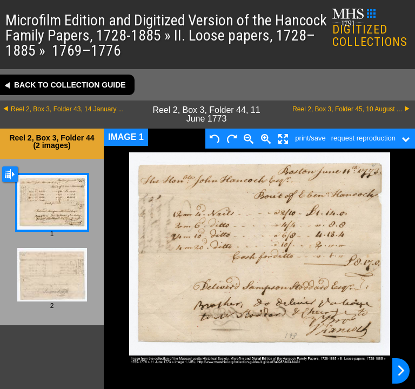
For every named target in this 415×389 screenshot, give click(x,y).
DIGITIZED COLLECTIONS (369, 29)
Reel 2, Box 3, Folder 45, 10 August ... (347, 109)
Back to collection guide (70, 85)
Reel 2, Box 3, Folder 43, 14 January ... (67, 109)
